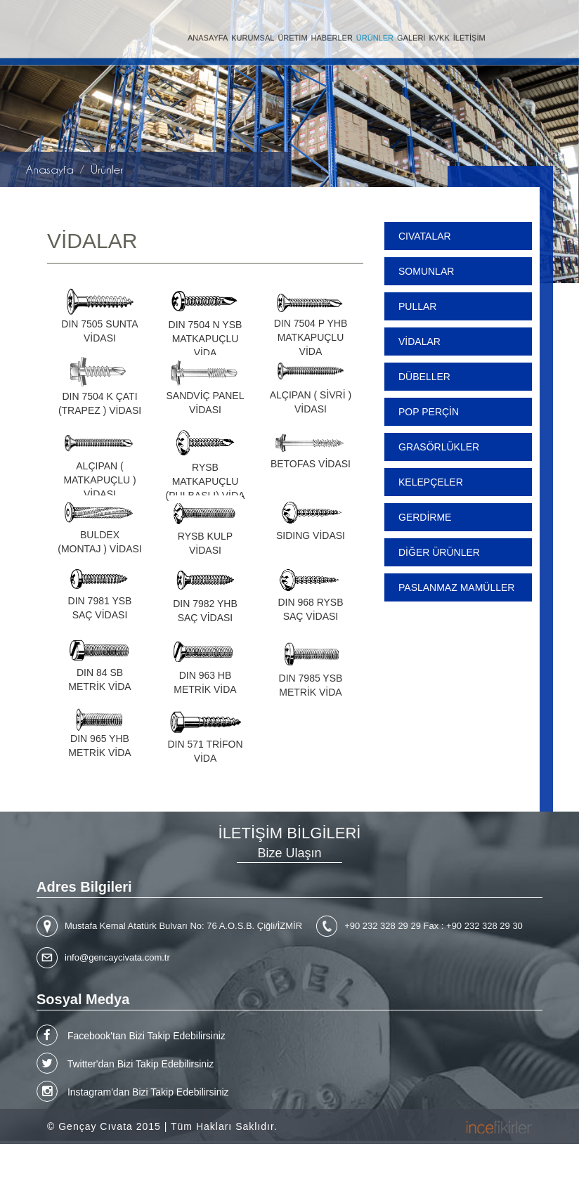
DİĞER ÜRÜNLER (439, 552)
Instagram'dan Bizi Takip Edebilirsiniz (133, 1091)
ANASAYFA (208, 33)
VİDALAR (419, 341)
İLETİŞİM (469, 33)
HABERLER (332, 33)
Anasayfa (50, 169)
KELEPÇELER (430, 482)
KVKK (439, 33)
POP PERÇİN (428, 411)
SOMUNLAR (426, 271)
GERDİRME (424, 517)
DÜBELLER (424, 376)
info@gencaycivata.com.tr (117, 957)
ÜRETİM (292, 33)
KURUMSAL (252, 33)
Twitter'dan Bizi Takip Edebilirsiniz (125, 1063)
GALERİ (411, 33)
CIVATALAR (424, 236)
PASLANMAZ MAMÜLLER (456, 587)
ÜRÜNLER (374, 33)
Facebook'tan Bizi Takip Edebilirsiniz (131, 1035)
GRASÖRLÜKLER (438, 447)
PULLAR (417, 306)
